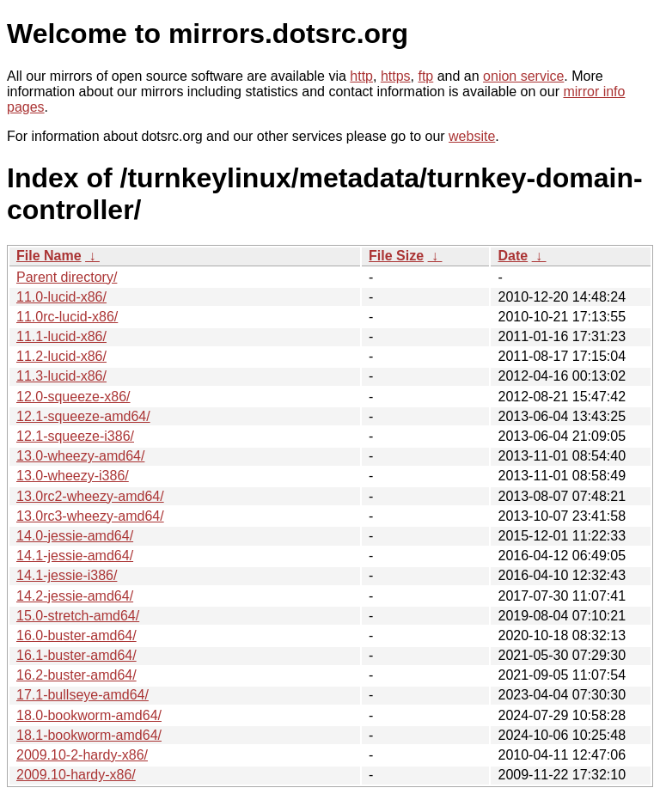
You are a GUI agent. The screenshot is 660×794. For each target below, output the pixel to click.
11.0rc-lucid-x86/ (67, 316)
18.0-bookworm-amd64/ (89, 715)
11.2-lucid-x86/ (61, 356)
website (472, 136)
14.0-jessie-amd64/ (74, 535)
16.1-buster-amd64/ (76, 655)
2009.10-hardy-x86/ (76, 774)
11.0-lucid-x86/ (61, 297)
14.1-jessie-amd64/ (74, 555)
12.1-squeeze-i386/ (75, 436)
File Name (49, 255)
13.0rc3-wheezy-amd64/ (90, 516)
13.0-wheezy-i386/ (72, 475)
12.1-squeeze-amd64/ (83, 416)
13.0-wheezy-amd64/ (80, 456)
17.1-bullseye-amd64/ (82, 694)
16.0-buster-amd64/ (76, 635)
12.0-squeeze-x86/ (73, 396)
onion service (523, 76)
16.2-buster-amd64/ (76, 675)
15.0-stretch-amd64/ (77, 615)
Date (513, 255)
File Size (396, 255)
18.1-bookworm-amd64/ (89, 735)
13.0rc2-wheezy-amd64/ (90, 496)
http (361, 76)
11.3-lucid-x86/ (61, 376)
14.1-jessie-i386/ (66, 575)
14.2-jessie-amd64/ (74, 596)
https (396, 76)
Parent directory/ (66, 277)
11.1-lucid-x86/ (61, 336)
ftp (425, 76)
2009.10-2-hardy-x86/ (82, 755)
